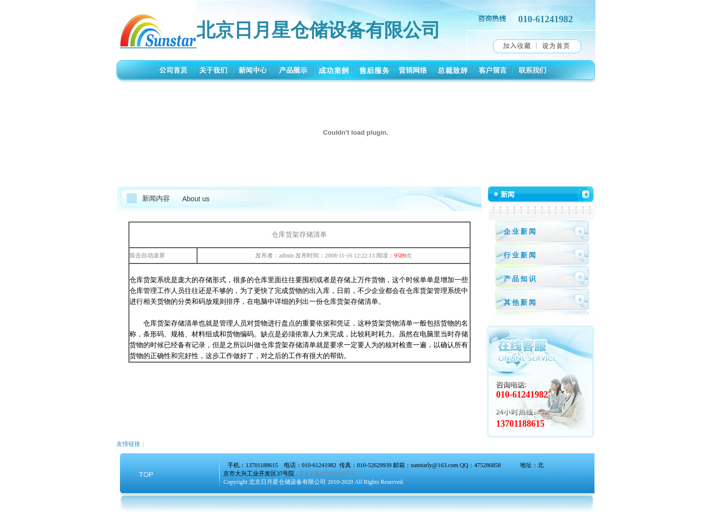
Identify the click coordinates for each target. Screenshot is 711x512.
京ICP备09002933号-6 (327, 473)
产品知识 (520, 279)
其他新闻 (520, 302)
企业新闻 (520, 231)
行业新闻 (520, 255)
